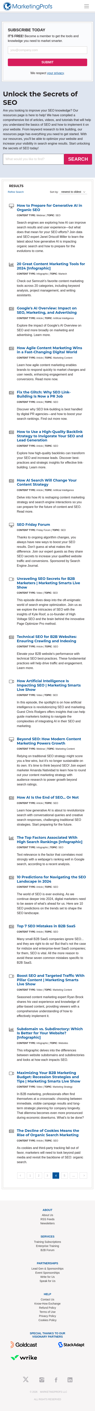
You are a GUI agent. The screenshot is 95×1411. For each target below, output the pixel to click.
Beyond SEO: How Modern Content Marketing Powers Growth (49, 741)
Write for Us (47, 1276)
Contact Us (47, 1299)
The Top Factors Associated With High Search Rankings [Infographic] (49, 839)
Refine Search (16, 191)
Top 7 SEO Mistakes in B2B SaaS (46, 926)
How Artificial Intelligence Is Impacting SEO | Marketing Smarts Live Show (49, 685)
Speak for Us (47, 1281)
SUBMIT (47, 62)
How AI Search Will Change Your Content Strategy (47, 482)
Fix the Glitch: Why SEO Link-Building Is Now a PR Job (44, 394)
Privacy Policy (47, 1316)
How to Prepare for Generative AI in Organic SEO (49, 207)
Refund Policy (47, 1307)
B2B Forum (47, 1250)
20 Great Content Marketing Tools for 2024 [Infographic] (51, 266)
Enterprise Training (47, 1246)
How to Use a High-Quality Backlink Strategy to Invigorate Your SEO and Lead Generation (50, 436)
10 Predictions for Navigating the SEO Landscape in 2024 (51, 879)
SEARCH (78, 159)
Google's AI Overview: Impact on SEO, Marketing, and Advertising (47, 310)
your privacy (55, 73)
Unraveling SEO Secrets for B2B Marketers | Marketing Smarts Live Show (48, 583)
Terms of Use (47, 1311)
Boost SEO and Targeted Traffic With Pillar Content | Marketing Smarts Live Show (50, 980)
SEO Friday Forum (33, 524)
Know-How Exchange (47, 1303)
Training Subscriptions (47, 1241)
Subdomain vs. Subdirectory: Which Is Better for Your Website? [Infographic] (50, 1033)
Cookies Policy (48, 1320)
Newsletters (47, 1223)
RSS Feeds (48, 1219)
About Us (47, 1215)
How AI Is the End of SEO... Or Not (48, 797)
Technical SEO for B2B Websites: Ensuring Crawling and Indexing (47, 639)
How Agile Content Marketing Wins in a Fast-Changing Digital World (49, 350)
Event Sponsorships (47, 1272)
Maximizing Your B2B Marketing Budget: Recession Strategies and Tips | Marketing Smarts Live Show (48, 1077)
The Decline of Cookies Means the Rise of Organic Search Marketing (48, 1133)
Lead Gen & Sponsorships (47, 1268)
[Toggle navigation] (86, 6)
